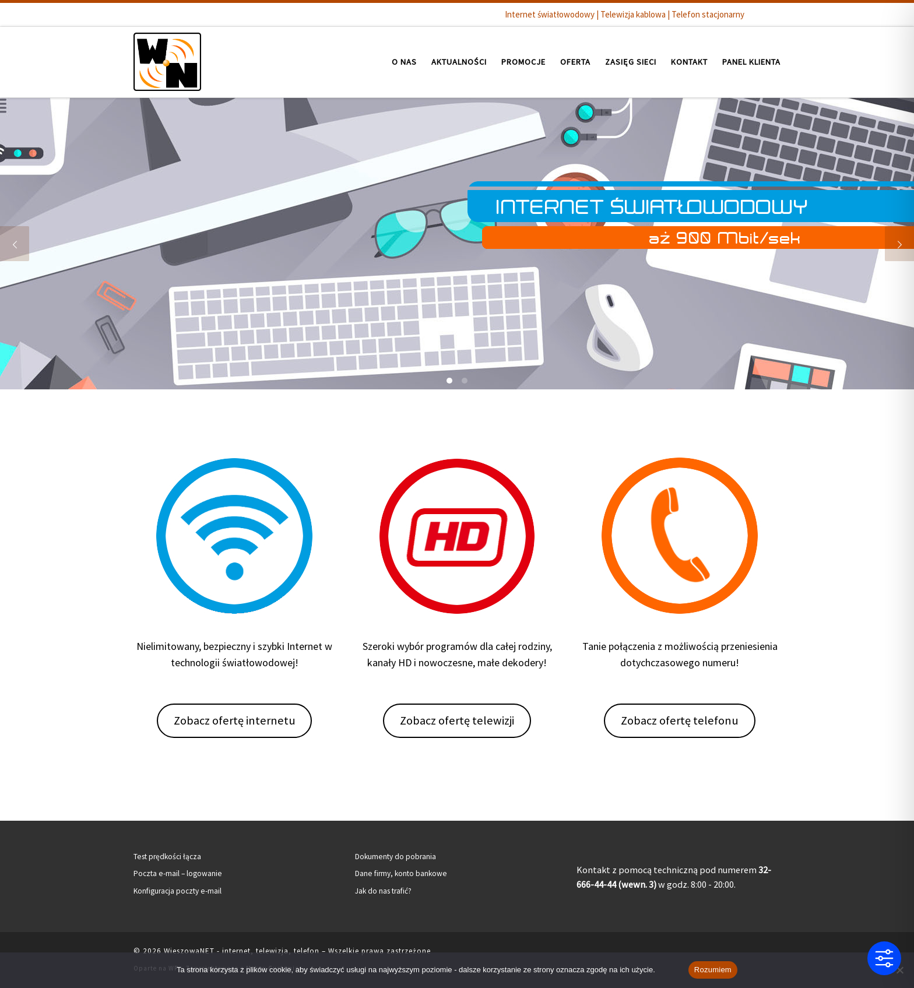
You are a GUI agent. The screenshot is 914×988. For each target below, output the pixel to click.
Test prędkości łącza (167, 857)
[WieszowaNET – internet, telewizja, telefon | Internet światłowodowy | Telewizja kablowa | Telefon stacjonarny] (167, 60)
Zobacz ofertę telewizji (457, 720)
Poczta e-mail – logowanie (177, 873)
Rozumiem (713, 969)
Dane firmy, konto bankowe (401, 873)
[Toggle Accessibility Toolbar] (884, 958)
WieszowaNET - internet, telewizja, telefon (241, 951)
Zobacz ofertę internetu (235, 720)
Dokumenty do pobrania (395, 857)
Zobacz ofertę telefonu (680, 720)
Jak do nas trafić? (383, 891)
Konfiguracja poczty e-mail (177, 891)
